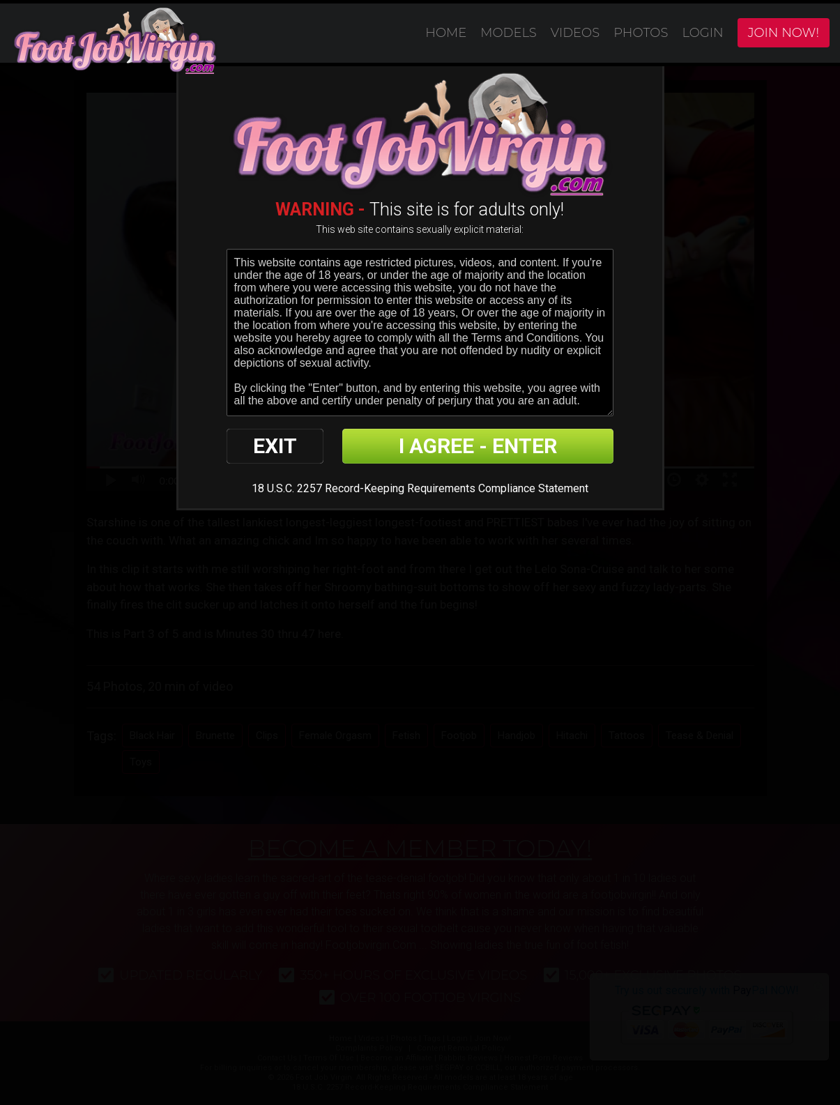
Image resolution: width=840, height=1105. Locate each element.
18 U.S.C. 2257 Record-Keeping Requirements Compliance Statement (420, 488)
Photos (640, 32)
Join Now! (783, 32)
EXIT (275, 446)
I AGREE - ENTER (478, 446)
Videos (575, 32)
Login (702, 32)
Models (508, 32)
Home (445, 32)
